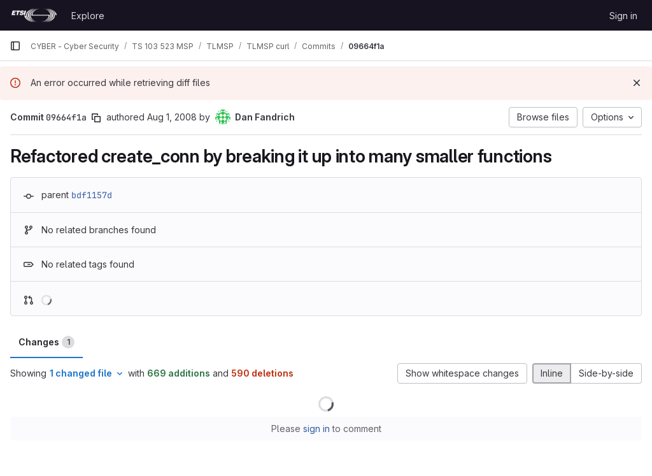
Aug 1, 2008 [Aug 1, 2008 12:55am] (172, 117)
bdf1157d (91, 195)
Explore (87, 15)
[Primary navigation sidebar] (15, 46)
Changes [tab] (46, 342)
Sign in (623, 15)
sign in (316, 428)
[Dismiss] (636, 82)
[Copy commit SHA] (96, 118)
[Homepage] (34, 15)
